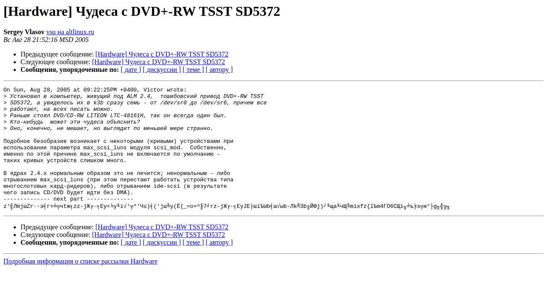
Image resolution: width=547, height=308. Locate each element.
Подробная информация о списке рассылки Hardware (80, 284)
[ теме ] (193, 69)
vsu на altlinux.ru (70, 32)
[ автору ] (219, 69)
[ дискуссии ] (162, 69)
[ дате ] (131, 69)
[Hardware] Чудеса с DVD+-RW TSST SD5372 (161, 54)
